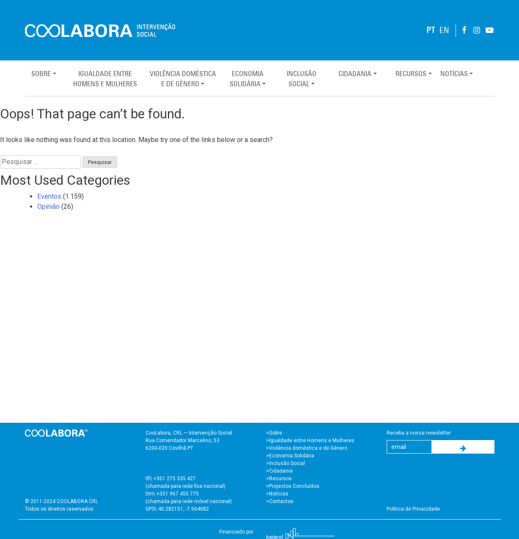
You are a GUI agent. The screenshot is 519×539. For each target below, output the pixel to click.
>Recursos (279, 479)
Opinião (48, 206)
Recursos (410, 73)
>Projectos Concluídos (292, 486)
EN (444, 30)
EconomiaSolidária (247, 78)
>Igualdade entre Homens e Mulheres (310, 440)
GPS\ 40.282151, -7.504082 (177, 509)
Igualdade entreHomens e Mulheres (105, 78)
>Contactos (280, 501)
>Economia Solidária (290, 456)
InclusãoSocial (301, 78)
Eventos (49, 196)
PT (430, 30)
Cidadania (354, 73)
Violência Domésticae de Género (183, 78)
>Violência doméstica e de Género (306, 448)
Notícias (454, 73)
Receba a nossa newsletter (419, 433)
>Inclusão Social (285, 463)
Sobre (41, 73)
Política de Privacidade (413, 509)
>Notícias (277, 494)
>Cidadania (279, 471)
